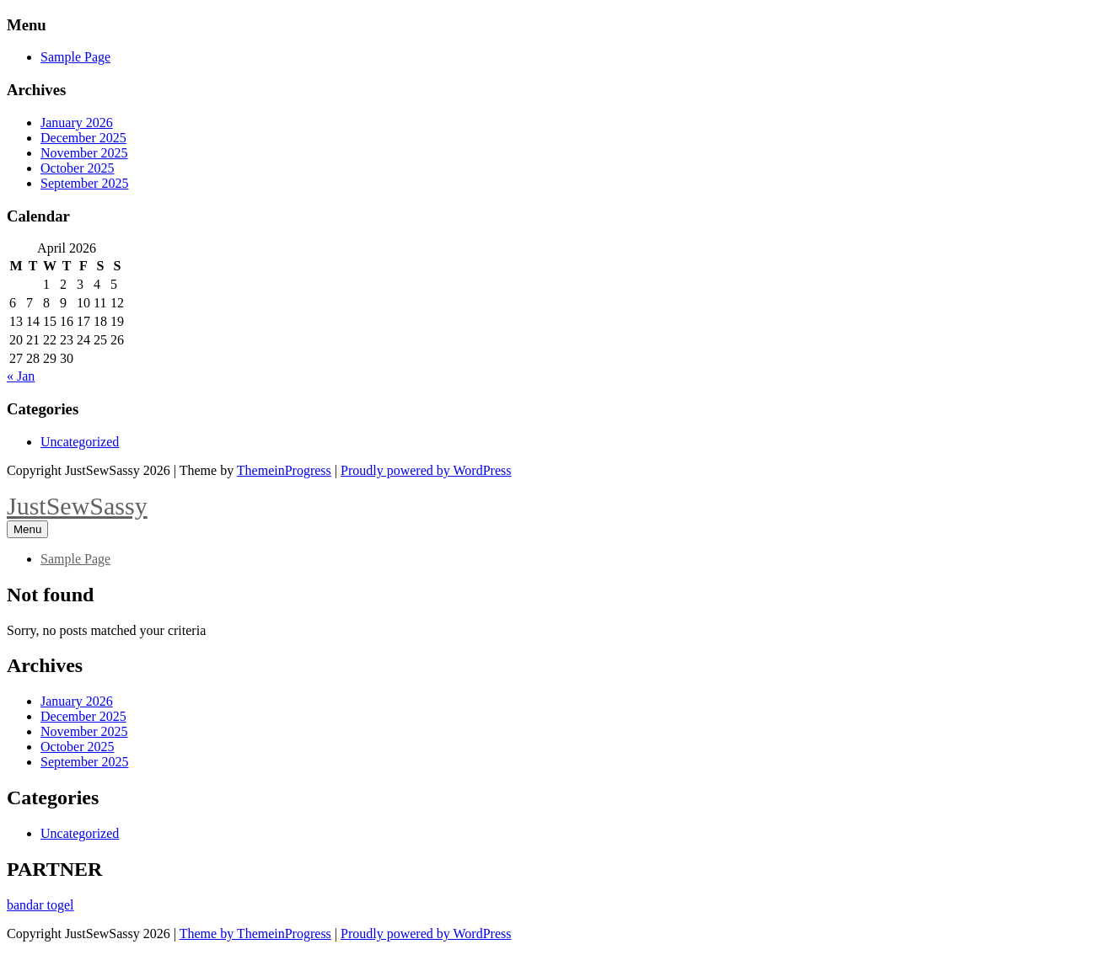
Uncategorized (79, 442)
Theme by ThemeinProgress (255, 933)
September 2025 (84, 183)
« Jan (21, 376)
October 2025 (77, 168)
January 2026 (76, 122)
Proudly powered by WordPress (426, 470)
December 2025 (83, 138)
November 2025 (84, 153)
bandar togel (40, 905)
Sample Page (75, 57)
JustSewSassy (77, 506)
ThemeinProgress (284, 470)
